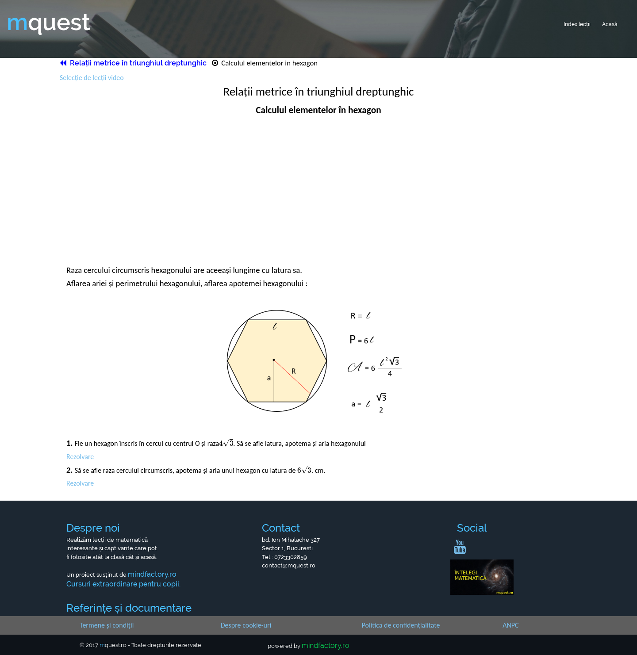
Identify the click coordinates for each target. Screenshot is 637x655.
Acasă (608, 22)
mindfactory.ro (325, 645)
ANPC (510, 624)
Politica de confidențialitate (401, 624)
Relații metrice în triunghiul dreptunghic (134, 62)
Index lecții (570, 22)
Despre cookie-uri (246, 624)
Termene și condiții (107, 624)
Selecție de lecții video (92, 77)
